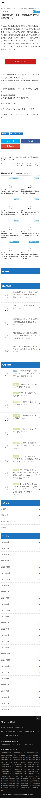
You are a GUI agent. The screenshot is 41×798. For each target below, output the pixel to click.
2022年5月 (5, 623)
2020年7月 (5, 685)
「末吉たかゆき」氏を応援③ (19, 404)
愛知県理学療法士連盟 (33, 769)
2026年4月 (5, 542)
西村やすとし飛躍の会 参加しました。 (19, 307)
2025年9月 (5, 585)
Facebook (6, 271)
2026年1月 (5, 561)
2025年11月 (6, 573)
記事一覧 (18, 744)
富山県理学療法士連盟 (20, 764)
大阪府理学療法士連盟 (7, 774)
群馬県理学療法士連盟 (19, 759)
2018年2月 (5, 709)
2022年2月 (5, 641)
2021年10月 (6, 660)
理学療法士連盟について (8, 744)
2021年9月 (5, 666)
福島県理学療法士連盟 (19, 757)
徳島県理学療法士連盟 (9, 781)
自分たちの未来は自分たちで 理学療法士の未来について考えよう (19, 350)
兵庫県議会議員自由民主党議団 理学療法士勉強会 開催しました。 (19, 322)
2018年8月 (5, 697)
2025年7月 (5, 592)
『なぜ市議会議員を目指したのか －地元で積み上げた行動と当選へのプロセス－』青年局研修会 (19, 474)
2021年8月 (5, 672)
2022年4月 (5, 629)
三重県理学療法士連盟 (7, 771)
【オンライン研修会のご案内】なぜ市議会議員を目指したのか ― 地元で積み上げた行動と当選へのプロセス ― (19, 489)
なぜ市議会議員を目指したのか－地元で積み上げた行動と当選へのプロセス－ (19, 336)
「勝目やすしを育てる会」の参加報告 (19, 385)
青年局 (4, 527)
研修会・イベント (17, 134)
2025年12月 (6, 567)
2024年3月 (5, 598)
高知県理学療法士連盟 (9, 783)
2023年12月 (6, 610)
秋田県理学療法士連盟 (32, 755)
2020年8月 (5, 678)
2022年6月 (5, 616)
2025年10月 (6, 579)
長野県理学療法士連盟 (33, 766)
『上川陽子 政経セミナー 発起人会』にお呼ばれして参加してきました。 (19, 460)
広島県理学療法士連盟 (22, 778)
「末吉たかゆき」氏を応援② (19, 417)
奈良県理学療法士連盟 (33, 774)
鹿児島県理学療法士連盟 (23, 788)
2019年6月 (5, 691)
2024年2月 (5, 604)
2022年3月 (5, 635)
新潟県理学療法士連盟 (7, 764)
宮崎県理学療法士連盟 (9, 788)
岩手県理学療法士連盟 (6, 755)
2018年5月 (5, 703)
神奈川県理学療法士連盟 (33, 762)
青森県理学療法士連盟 (32, 752)
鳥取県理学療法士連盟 (21, 776)
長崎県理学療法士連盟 (9, 785)
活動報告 (4, 515)
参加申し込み (19, 62)
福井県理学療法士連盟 (7, 766)
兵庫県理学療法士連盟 (20, 3)
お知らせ (5, 134)
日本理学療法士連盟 (6, 752)
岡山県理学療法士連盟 (9, 778)
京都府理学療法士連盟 (33, 771)
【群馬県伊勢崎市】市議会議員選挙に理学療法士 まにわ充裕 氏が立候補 (19, 374)
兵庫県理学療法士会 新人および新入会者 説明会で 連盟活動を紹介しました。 (19, 295)
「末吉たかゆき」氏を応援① (19, 431)
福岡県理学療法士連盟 (22, 783)
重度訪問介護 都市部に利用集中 (19, 394)
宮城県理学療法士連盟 (19, 755)
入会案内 (24, 744)
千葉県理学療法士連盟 (6, 762)
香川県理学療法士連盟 (22, 781)
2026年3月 (5, 548)
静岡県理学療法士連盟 (20, 769)
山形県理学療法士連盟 (6, 757)
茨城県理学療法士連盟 (32, 757)
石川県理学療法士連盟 (33, 764)
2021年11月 (6, 654)
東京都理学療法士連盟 (19, 762)
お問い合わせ (32, 744)
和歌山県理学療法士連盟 (8, 776)
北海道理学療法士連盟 (19, 752)
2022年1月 (5, 647)
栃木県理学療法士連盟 (6, 759)
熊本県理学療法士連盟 (22, 785)
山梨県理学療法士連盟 (20, 766)
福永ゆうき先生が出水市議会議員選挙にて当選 (19, 446)
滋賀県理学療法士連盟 (20, 771)
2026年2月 (5, 554)
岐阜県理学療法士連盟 (7, 769)
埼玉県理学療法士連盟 (32, 759)
